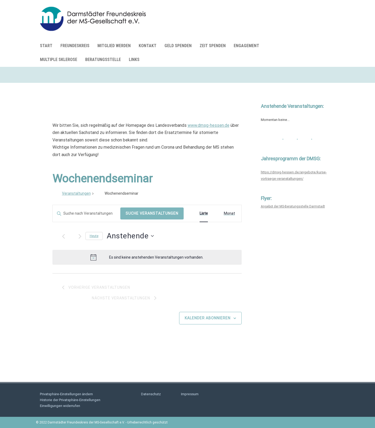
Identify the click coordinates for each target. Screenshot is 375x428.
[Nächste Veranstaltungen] (80, 236)
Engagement (246, 45)
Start (46, 45)
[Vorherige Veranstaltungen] (63, 236)
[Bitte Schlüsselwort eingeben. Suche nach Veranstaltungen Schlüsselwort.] (86, 213)
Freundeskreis (74, 45)
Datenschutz (151, 394)
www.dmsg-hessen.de (208, 125)
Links (134, 59)
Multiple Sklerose (58, 59)
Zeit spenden (213, 45)
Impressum (190, 394)
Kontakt (147, 45)
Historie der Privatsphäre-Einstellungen (70, 400)
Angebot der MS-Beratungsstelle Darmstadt (293, 206)
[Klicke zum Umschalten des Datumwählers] (130, 236)
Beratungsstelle (103, 59)
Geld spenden (178, 45)
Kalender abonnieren (207, 318)
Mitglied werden (114, 45)
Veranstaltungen (76, 193)
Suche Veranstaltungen (152, 213)
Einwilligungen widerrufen (60, 406)
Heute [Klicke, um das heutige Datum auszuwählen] (94, 236)
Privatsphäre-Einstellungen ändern (66, 394)
